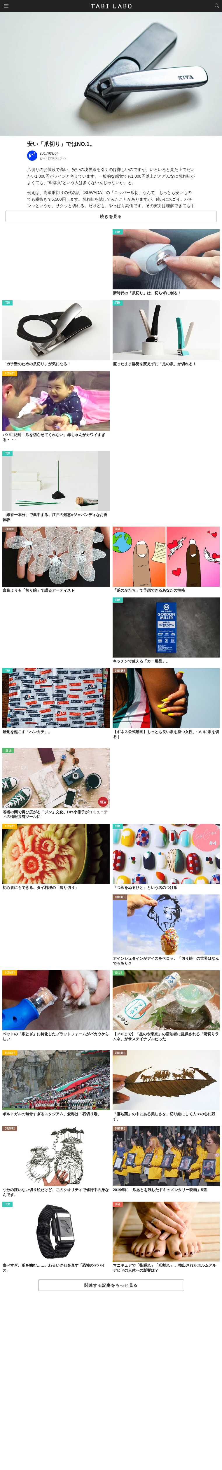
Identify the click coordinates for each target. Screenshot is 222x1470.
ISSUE (8, 751)
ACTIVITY (10, 373)
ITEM (117, 232)
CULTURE (10, 529)
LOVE (117, 529)
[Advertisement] (111, 1380)
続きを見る (111, 216)
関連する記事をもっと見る (111, 1285)
